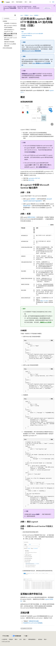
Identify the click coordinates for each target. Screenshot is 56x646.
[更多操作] (53, 15)
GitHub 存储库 (35, 514)
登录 (53, 2)
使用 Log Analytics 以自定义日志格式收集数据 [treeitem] (10, 26)
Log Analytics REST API (34, 178)
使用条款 (40, 639)
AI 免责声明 (4, 639)
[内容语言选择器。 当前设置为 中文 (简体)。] (6, 636)
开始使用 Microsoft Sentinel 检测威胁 (32, 623)
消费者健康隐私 (31, 639)
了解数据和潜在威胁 (33, 621)
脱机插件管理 (26, 205)
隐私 (24, 639)
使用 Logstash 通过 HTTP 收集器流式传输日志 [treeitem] (10, 34)
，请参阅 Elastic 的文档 (45, 322)
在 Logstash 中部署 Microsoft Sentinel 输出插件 (32, 33)
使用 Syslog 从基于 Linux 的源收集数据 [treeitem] (10, 38)
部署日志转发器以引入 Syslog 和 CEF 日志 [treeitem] (9, 30)
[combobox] (9, 18)
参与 (21, 639)
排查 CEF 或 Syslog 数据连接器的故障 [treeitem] (10, 44)
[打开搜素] (50, 2)
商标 (45, 639)
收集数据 (36, 15)
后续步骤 (24, 37)
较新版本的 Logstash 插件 (28, 73)
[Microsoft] (3, 2)
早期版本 (26, 15)
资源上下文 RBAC (44, 300)
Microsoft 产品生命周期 (10, 8)
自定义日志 (31, 180)
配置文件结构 (31, 217)
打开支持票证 (31, 152)
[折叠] (15, 15)
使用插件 (33, 199)
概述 (23, 31)
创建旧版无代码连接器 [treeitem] (9, 41)
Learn (21, 15)
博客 (16, 639)
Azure (31, 15)
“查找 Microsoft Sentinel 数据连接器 (31, 51)
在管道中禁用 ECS (43, 167)
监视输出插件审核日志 (27, 35)
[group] (38, 352)
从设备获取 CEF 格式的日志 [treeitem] (10, 23)
